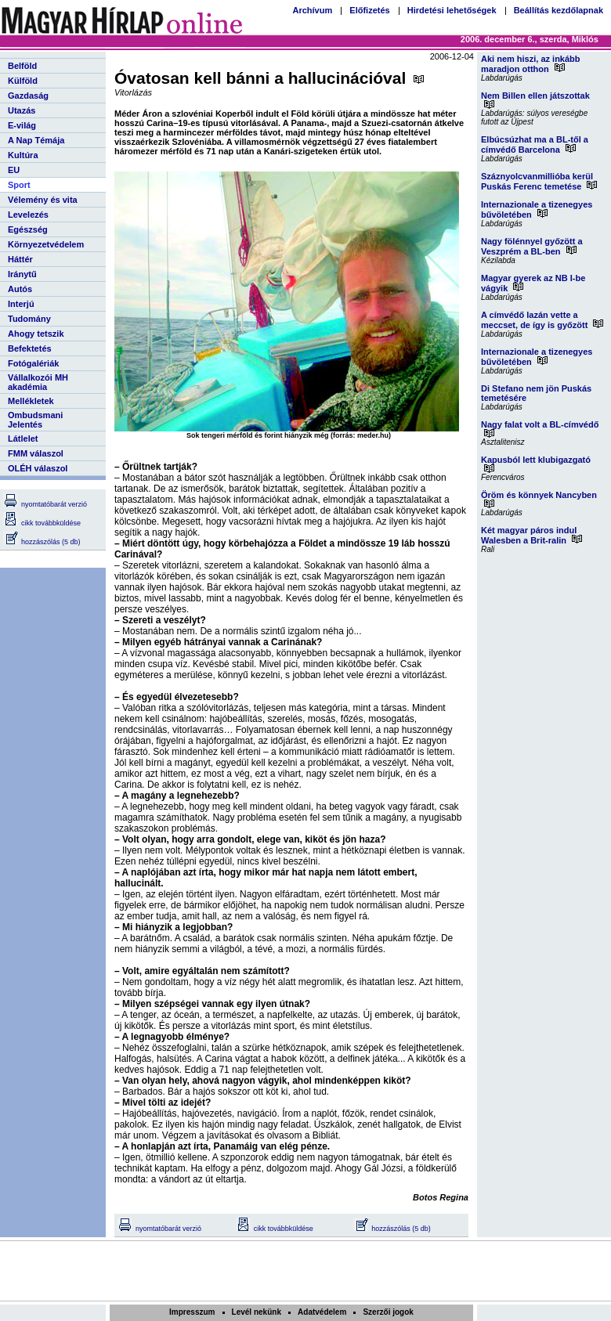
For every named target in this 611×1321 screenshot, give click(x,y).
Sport (19, 184)
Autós (20, 289)
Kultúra (23, 155)
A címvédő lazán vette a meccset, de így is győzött (542, 320)
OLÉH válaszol (37, 468)
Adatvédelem (322, 1312)
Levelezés (28, 214)
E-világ (22, 125)
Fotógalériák (33, 363)
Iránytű (22, 274)
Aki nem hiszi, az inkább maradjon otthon (530, 64)
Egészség (28, 229)
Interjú (21, 304)
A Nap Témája (36, 140)
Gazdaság (28, 95)
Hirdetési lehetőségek (452, 10)
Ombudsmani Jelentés (35, 419)
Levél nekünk (256, 1312)
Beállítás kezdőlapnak (558, 10)
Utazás (21, 110)
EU (14, 170)
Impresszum (192, 1312)
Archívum (312, 10)
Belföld (22, 65)
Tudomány (29, 318)
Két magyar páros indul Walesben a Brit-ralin (531, 535)
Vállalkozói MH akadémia (38, 382)
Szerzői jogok (388, 1312)
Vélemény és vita (43, 199)
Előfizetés (369, 10)
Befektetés (30, 348)
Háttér (20, 259)
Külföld (23, 80)
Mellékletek (31, 401)
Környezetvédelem (46, 244)
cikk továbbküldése (42, 523)
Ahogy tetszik (36, 333)
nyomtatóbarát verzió (45, 504)
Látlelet (23, 438)
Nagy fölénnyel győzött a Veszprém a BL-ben (532, 246)
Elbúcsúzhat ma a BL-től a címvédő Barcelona (534, 144)
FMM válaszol (35, 453)
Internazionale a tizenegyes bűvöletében (536, 209)
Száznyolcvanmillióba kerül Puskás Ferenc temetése (539, 181)
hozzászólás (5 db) (42, 542)
